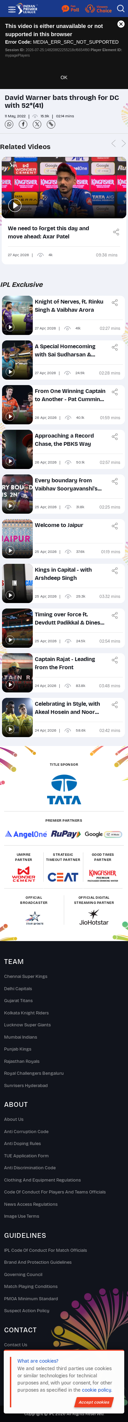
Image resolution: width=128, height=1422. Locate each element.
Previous (113, 143)
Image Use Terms (21, 1216)
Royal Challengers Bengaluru (34, 1073)
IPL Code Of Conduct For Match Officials (45, 1250)
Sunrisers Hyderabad (26, 1085)
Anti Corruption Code (26, 1131)
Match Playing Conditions (31, 1286)
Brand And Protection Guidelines (38, 1262)
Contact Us (15, 1345)
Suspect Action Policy (26, 1311)
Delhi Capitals (18, 989)
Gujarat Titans (18, 1000)
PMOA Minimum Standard (31, 1299)
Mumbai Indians (20, 1037)
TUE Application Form (26, 1156)
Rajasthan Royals (22, 1061)
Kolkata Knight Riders (26, 1013)
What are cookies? (37, 1361)
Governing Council (23, 1274)
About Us (14, 1119)
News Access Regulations (31, 1204)
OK (63, 77)
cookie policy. (97, 1390)
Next (123, 143)
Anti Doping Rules (22, 1143)
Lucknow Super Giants (27, 1025)
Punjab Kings (17, 1049)
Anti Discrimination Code (30, 1168)
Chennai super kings (25, 976)
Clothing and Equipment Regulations (42, 1180)
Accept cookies (94, 1402)
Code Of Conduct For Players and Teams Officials (55, 1192)
